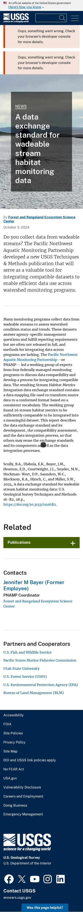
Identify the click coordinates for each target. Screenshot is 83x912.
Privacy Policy (14, 742)
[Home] (16, 22)
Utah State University (21, 668)
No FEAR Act (13, 769)
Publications (19, 542)
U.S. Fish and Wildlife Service (27, 652)
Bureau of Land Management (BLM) (33, 693)
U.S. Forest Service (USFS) (25, 676)
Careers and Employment (23, 796)
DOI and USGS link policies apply (29, 760)
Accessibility (13, 715)
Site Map (10, 751)
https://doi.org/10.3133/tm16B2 (29, 504)
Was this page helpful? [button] (45, 908)
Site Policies (13, 733)
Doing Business (15, 805)
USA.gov (10, 778)
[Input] (51, 18)
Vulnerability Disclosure (22, 787)
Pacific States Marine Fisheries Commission (39, 660)
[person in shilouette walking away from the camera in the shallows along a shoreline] (41, 141)
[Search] (62, 18)
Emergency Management (23, 814)
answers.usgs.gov (17, 898)
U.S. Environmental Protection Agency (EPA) (40, 685)
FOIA (7, 724)
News (21, 106)
